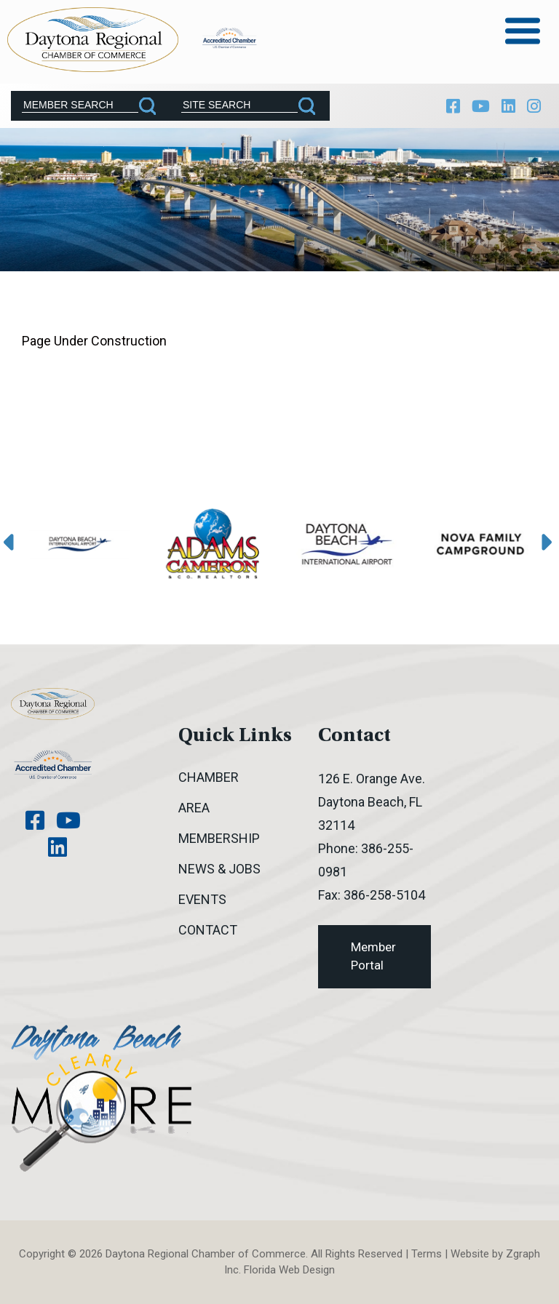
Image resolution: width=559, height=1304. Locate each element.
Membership (219, 838)
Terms (426, 1253)
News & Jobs (219, 868)
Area (194, 807)
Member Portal (373, 956)
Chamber (208, 777)
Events (202, 899)
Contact (207, 929)
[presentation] (12, 543)
